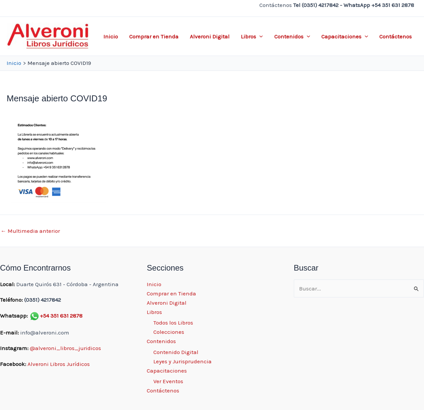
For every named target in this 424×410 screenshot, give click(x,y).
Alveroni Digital (210, 36)
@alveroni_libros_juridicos (65, 348)
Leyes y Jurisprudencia (182, 361)
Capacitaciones (344, 36)
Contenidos (292, 36)
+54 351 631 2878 (61, 315)
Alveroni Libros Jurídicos (58, 364)
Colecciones (168, 332)
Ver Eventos (168, 381)
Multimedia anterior (30, 231)
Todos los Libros (173, 322)
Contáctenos (395, 36)
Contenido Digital (175, 352)
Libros (252, 36)
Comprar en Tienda (154, 36)
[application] (259, 36)
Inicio (110, 36)
